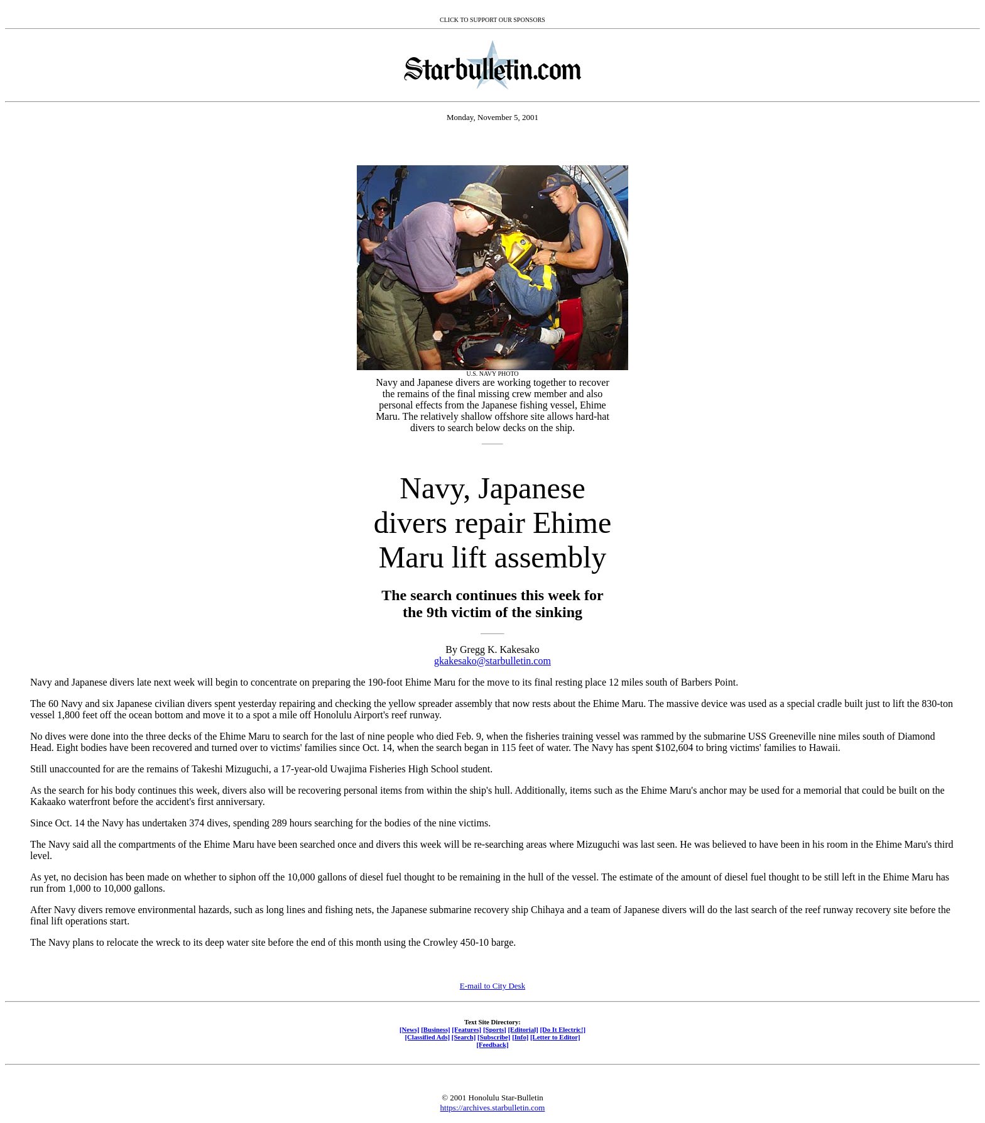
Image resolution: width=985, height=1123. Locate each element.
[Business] (435, 1029)
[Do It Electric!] (562, 1029)
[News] (410, 1029)
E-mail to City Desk (492, 985)
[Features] (466, 1029)
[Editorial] (523, 1029)
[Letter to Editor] (555, 1037)
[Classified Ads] (427, 1037)
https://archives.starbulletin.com (492, 1107)
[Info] (520, 1037)
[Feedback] (492, 1044)
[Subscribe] (493, 1037)
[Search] (464, 1037)
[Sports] (494, 1029)
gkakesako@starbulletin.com (492, 660)
